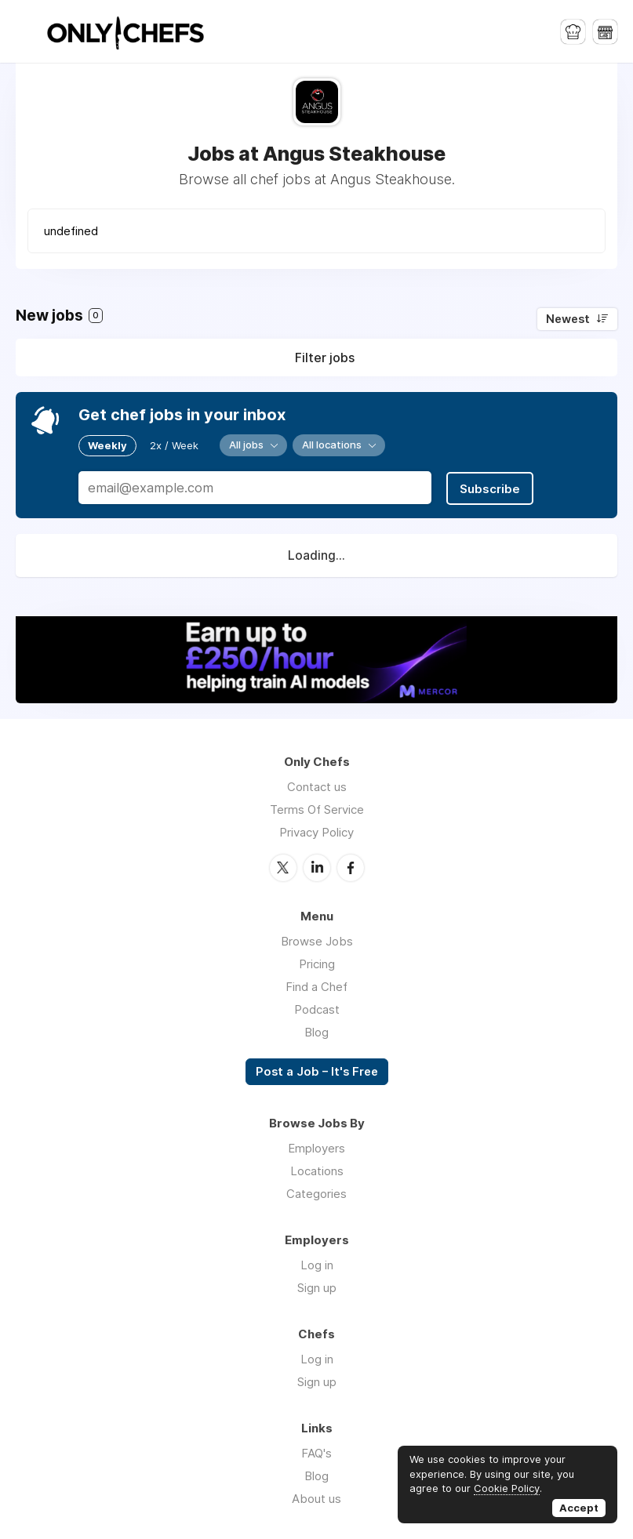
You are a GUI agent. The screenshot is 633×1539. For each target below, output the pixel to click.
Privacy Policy (316, 830)
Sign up (317, 1285)
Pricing (317, 961)
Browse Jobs (317, 938)
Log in (316, 1262)
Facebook (350, 865)
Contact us (317, 785)
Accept (578, 1507)
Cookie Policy (507, 1488)
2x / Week (174, 444)
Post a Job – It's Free (317, 1069)
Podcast (317, 1007)
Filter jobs (325, 357)
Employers (316, 1145)
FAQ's (316, 1450)
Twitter (283, 865)
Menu (27, 31)
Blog (316, 1029)
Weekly (107, 444)
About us (316, 1496)
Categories (316, 1191)
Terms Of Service (317, 807)
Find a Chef (316, 984)
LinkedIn (317, 865)
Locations (317, 1168)
